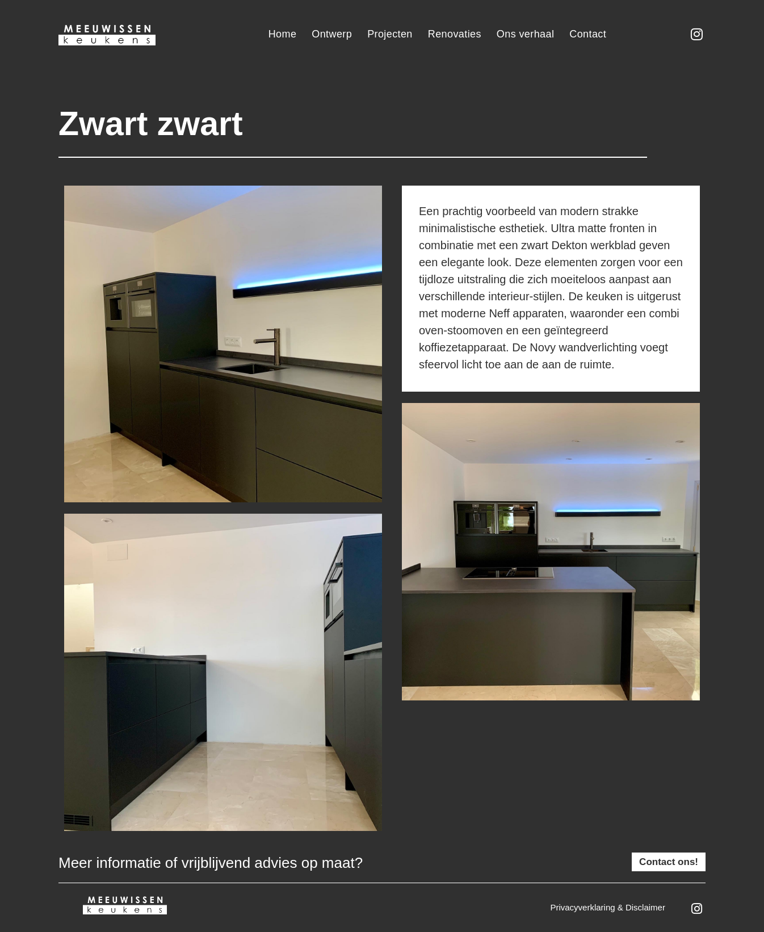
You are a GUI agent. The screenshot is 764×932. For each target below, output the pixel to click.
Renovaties (454, 34)
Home (282, 34)
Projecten (390, 34)
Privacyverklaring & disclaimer (607, 907)
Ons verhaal (525, 34)
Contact (587, 34)
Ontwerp (332, 34)
